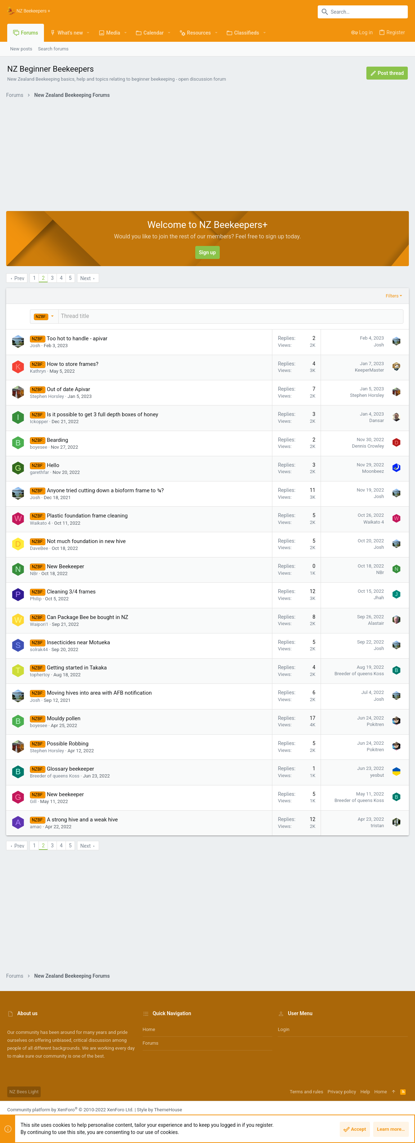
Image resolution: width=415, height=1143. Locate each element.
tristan (376, 825)
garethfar (40, 471)
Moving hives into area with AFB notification (100, 692)
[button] (88, 32)
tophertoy (41, 674)
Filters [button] (391, 296)
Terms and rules (306, 1091)
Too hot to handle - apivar (78, 338)
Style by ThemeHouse (159, 1109)
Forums (151, 1042)
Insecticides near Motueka (79, 641)
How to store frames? (73, 363)
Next (86, 278)
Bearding (58, 439)
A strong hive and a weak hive (83, 819)
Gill (34, 800)
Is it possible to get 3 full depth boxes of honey (103, 414)
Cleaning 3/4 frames (72, 591)
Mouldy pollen (64, 717)
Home (149, 1028)
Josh (36, 345)
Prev (20, 278)
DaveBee (40, 547)
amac (37, 826)
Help (365, 1091)
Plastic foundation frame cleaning (88, 515)
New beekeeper (66, 793)
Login (283, 1028)
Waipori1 (40, 623)
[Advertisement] (207, 157)
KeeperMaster (368, 369)
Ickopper (40, 420)
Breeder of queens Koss (358, 673)
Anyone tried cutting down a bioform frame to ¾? (106, 490)
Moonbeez (372, 470)
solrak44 (40, 648)
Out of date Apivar (69, 388)
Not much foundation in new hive (87, 540)
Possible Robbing (69, 743)
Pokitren (374, 723)
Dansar (375, 419)
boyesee (39, 446)
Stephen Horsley (48, 395)
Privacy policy (341, 1091)
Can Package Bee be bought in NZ (88, 616)
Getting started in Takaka (78, 667)
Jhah (377, 597)
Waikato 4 (41, 522)
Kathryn (39, 370)
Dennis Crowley (367, 445)
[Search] (363, 11)
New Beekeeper (66, 565)
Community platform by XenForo (70, 1109)
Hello (54, 464)
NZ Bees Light (24, 1091)
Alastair (375, 622)
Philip (37, 598)
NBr (35, 572)
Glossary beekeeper (71, 768)
